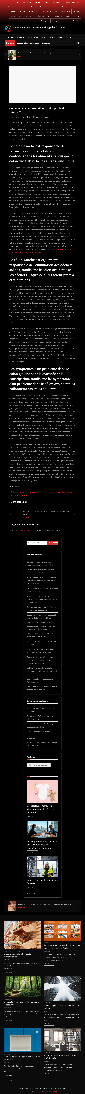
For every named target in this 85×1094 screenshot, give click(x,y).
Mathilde (31, 742)
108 (9, 1081)
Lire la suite (9, 972)
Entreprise (24, 7)
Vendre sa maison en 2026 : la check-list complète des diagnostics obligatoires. (42, 599)
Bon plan (66, 2)
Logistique (33, 12)
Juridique (14, 12)
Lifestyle (23, 12)
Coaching (75, 2)
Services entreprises (42, 16)
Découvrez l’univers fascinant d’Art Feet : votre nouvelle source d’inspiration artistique (41, 660)
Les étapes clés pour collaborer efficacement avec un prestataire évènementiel (41, 679)
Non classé (66, 12)
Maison (50, 12)
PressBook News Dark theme (47, 1091)
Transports (45, 21)
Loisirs (42, 12)
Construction (12, 7)
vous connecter (26, 530)
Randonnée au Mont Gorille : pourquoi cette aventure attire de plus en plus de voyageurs (41, 625)
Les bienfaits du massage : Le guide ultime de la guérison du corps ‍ (44, 904)
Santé (21, 16)
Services (29, 16)
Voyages (76, 21)
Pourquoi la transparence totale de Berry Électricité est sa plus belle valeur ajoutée (41, 580)
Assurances (38, 2)
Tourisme (75, 16)
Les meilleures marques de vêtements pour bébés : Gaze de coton (41, 809)
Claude (30, 716)
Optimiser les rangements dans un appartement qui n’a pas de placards (47, 512)
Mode (57, 12)
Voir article (32, 817)
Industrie (54, 7)
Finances (34, 7)
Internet (76, 7)
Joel (30, 117)
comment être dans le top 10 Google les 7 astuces (39, 27)
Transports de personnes (61, 21)
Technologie (57, 16)
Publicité (13, 16)
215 (33, 893)
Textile (67, 16)
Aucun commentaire (43, 117)
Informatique (65, 7)
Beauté (48, 2)
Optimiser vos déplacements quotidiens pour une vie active (41, 53)
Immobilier (44, 7)
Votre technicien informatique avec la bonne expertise (38, 734)
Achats (17, 2)
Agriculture (27, 2)
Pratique (76, 12)
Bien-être (56, 2)
